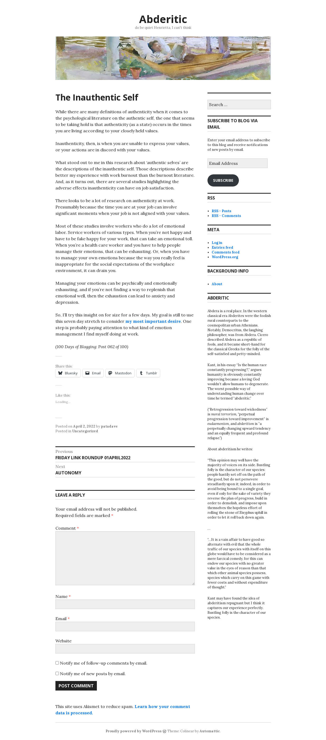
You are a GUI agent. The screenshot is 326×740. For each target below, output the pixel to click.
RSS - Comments (226, 216)
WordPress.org (225, 257)
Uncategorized (85, 431)
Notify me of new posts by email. (93, 673)
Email (62, 618)
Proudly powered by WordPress (134, 731)
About (217, 284)
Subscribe (223, 180)
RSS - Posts (221, 211)
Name (63, 596)
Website (63, 640)
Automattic (210, 731)
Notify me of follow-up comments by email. (103, 663)
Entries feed (222, 247)
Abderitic (163, 19)
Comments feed (226, 252)
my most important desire (153, 321)
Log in (217, 242)
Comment (67, 528)
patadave (109, 426)
